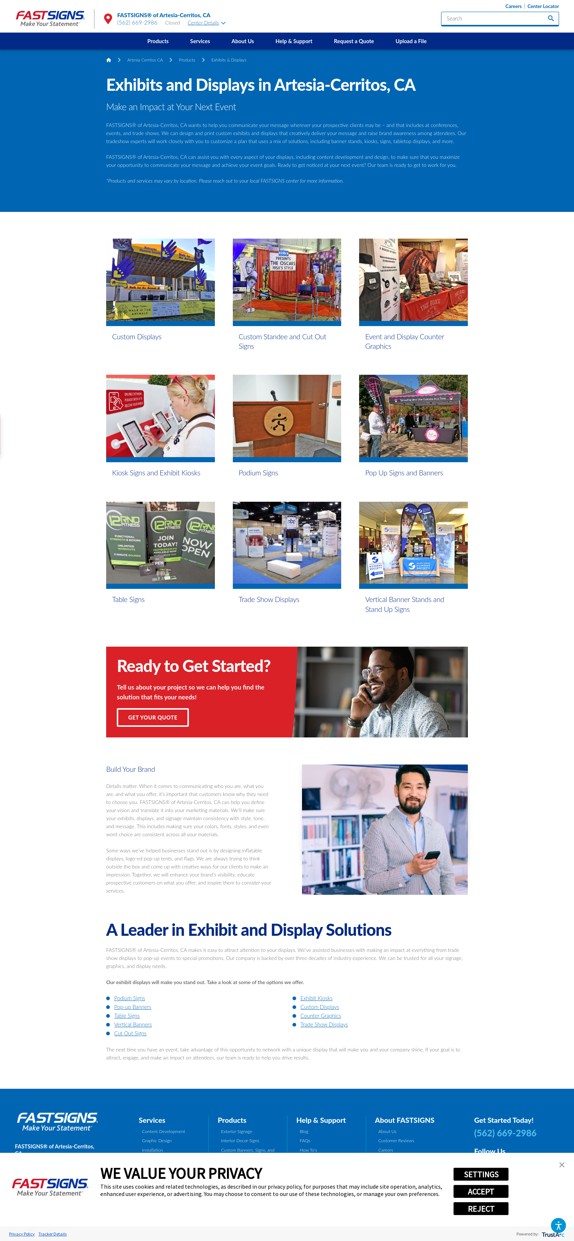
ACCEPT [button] (481, 1191)
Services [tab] (152, 1120)
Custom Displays (320, 1006)
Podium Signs (129, 998)
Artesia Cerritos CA (145, 59)
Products (158, 41)
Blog (304, 1131)
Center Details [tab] (207, 22)
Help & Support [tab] (321, 1120)
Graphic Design (157, 1140)
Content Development (163, 1131)
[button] (558, 1225)
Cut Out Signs (130, 1033)
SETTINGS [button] (481, 1174)
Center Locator (543, 6)
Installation (152, 1150)
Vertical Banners (133, 1024)
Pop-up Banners (132, 1006)
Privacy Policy (22, 1234)
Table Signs (127, 1015)
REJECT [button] (481, 1209)
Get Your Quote (152, 717)
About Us (242, 41)
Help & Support (294, 41)
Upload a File (410, 41)
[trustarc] (552, 1234)
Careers (514, 6)
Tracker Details (52, 1234)
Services (200, 41)
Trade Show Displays (324, 1024)
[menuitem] (158, 41)
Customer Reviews (396, 1140)
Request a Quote (354, 41)
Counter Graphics (321, 1015)
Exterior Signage (236, 1131)
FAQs (305, 1140)
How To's (308, 1150)
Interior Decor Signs (240, 1140)
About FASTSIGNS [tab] (404, 1120)
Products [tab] (232, 1120)
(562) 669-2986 (137, 22)
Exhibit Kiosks (316, 998)
